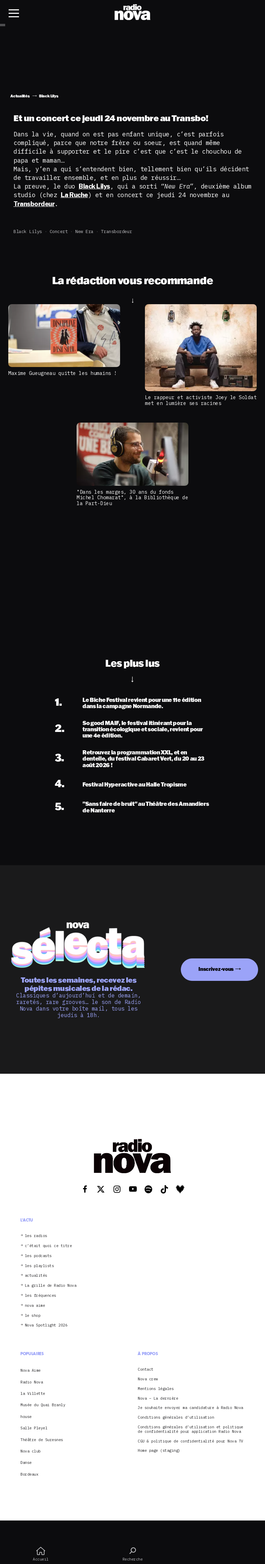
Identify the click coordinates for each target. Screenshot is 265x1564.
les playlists (39, 1266)
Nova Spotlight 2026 (46, 1325)
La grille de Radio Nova (51, 1285)
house (26, 1416)
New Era (84, 231)
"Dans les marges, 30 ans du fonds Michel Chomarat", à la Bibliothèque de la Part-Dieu (132, 497)
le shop (33, 1315)
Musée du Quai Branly (42, 1404)
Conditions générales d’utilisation (176, 1417)
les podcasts (38, 1256)
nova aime (35, 1305)
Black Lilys (27, 231)
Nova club (30, 1451)
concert (59, 231)
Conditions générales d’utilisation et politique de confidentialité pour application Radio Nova (190, 1429)
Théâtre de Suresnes (41, 1439)
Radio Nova (31, 1382)
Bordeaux (29, 1474)
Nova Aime (30, 1370)
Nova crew (148, 1379)
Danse (26, 1462)
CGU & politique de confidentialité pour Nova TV (190, 1441)
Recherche (132, 1554)
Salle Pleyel (33, 1428)
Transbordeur (116, 231)
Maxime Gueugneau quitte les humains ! (62, 373)
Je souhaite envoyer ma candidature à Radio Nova (190, 1408)
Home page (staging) (159, 1450)
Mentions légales (156, 1389)
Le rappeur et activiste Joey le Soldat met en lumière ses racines (200, 400)
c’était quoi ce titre (48, 1246)
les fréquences (40, 1295)
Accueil (40, 1554)
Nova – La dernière (158, 1398)
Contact (146, 1369)
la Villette (32, 1393)
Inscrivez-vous (216, 969)
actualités (36, 1275)
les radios (36, 1236)
